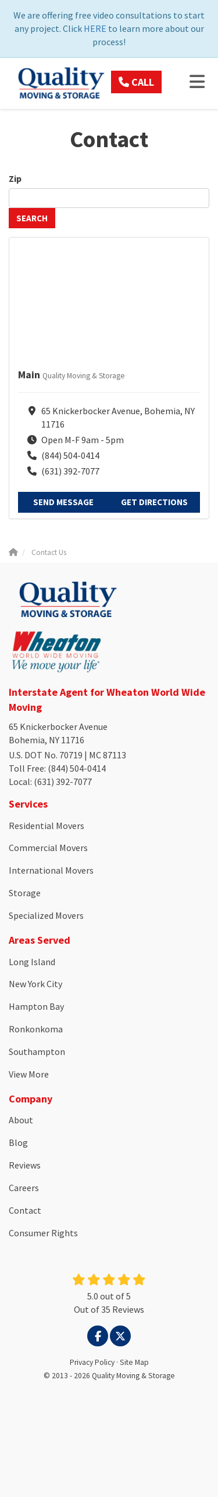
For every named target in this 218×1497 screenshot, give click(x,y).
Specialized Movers (46, 915)
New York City (35, 984)
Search (32, 218)
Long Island (32, 961)
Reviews (25, 1165)
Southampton (37, 1051)
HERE (95, 28)
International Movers (51, 870)
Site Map (134, 1362)
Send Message (63, 501)
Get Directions (154, 501)
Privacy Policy (92, 1362)
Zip (16, 178)
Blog (18, 1142)
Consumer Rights (43, 1233)
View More (29, 1074)
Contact (25, 1210)
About (21, 1120)
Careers (24, 1187)
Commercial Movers (48, 847)
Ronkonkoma (36, 1029)
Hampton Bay (36, 1006)
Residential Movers (46, 825)
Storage (25, 893)
